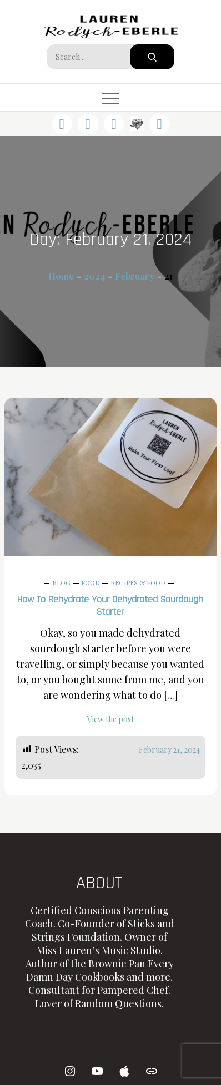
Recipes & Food (137, 582)
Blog (61, 582)
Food (90, 582)
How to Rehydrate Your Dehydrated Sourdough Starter (110, 605)
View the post (110, 719)
